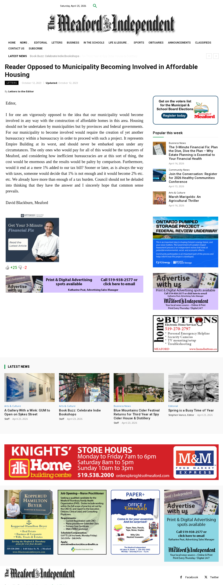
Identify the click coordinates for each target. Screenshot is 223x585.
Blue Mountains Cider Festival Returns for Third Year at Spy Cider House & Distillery (137, 410)
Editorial (173, 402)
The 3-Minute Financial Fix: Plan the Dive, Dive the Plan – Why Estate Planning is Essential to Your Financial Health (193, 152)
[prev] (209, 56)
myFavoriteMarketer (59, 581)
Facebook (191, 573)
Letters (12, 83)
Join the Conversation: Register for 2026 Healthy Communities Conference (191, 175)
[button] (95, 6)
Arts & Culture (177, 189)
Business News (177, 143)
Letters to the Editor (21, 91)
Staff (6, 415)
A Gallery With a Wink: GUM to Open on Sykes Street (27, 409)
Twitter (214, 573)
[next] (216, 56)
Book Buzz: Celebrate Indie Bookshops (54, 56)
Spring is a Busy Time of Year (191, 407)
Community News (179, 168)
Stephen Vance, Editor (181, 411)
